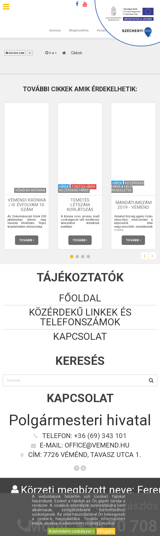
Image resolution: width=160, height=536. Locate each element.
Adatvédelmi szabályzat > (71, 531)
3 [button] (82, 256)
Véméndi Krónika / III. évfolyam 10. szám (27, 205)
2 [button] (77, 256)
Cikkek (76, 53)
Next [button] (152, 255)
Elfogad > (106, 531)
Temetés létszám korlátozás (80, 205)
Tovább (26, 240)
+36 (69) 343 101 (100, 436)
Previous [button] (144, 255)
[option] (26, 176)
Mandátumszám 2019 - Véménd (133, 205)
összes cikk (15, 53)
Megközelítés (79, 25)
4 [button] (88, 256)
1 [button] (71, 256)
